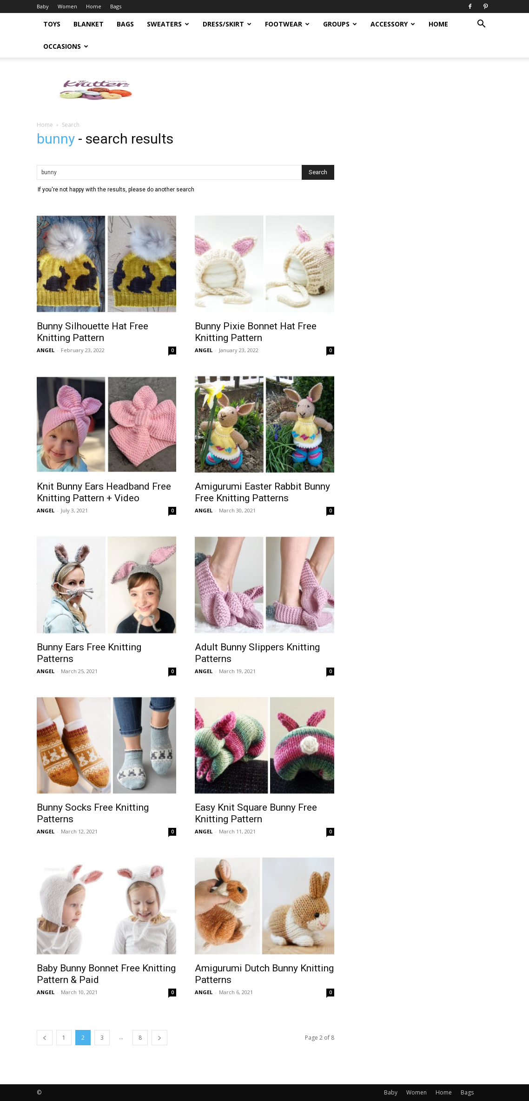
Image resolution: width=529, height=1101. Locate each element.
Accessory (392, 24)
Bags (115, 6)
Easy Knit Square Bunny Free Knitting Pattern (256, 813)
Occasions (65, 46)
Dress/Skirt (227, 24)
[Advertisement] (422, 234)
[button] (481, 24)
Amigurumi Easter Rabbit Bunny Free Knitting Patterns (262, 492)
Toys (51, 24)
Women (67, 6)
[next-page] (159, 1037)
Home (93, 6)
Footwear (287, 24)
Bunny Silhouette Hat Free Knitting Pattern (92, 332)
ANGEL (45, 350)
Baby (43, 6)
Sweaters (168, 24)
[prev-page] (45, 1037)
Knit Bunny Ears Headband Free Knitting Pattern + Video (104, 492)
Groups (340, 24)
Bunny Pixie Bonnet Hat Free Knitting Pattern (256, 332)
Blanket (88, 24)
